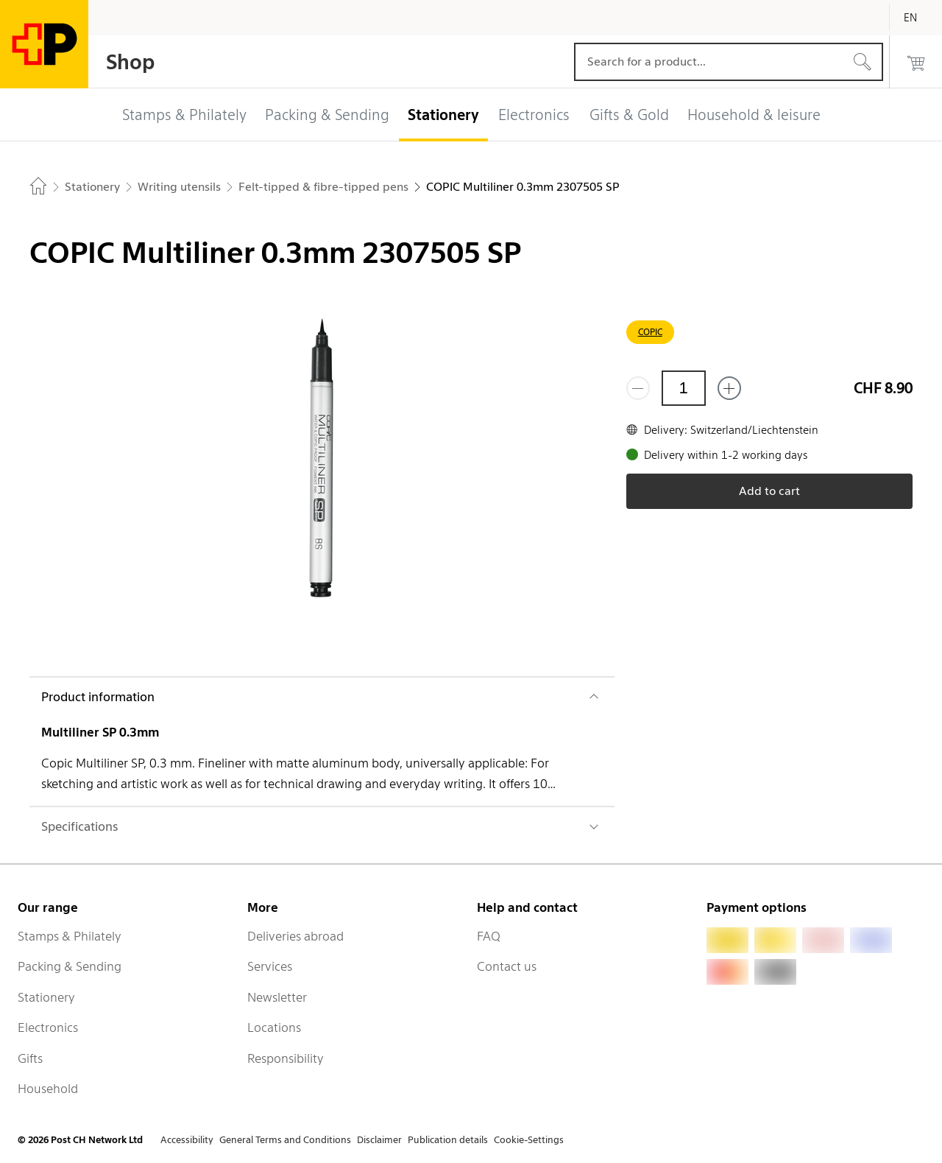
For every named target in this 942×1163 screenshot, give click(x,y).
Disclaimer (379, 1139)
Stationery (46, 997)
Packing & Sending (69, 966)
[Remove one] (638, 388)
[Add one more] (729, 388)
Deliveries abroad (295, 936)
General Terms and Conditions (285, 1139)
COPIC (650, 331)
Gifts (30, 1058)
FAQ (488, 936)
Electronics (48, 1027)
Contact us (506, 966)
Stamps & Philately (69, 936)
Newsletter (277, 997)
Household (48, 1088)
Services (269, 966)
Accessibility (186, 1139)
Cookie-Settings (529, 1139)
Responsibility (285, 1058)
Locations (274, 1027)
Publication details (448, 1139)
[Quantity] (684, 388)
